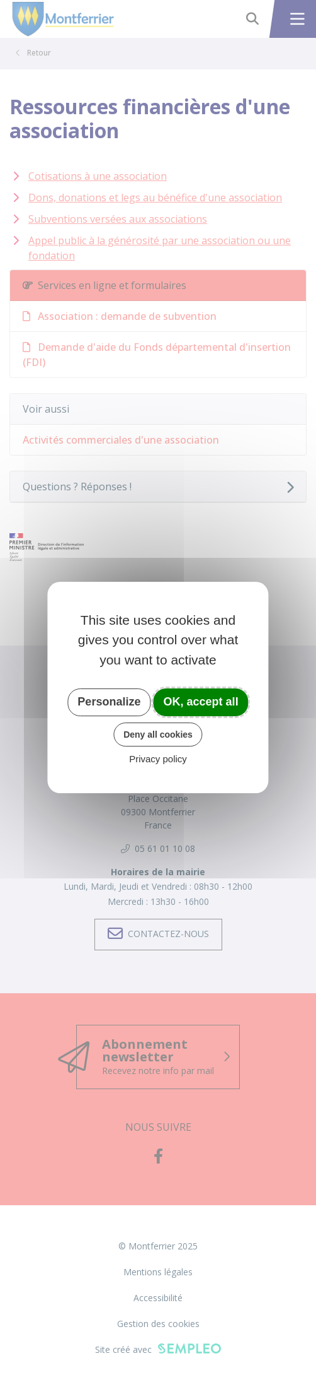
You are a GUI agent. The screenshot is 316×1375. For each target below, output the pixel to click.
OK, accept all (201, 701)
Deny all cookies (158, 734)
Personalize (108, 701)
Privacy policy (158, 758)
